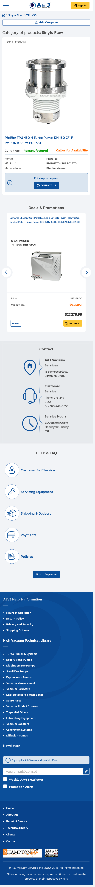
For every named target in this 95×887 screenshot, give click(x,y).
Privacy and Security (19, 624)
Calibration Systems (19, 730)
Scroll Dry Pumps (17, 671)
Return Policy (15, 618)
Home (3, 15)
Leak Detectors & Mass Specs (24, 695)
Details (16, 323)
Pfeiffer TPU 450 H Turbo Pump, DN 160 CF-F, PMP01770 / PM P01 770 (39, 140)
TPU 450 (31, 15)
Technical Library (17, 828)
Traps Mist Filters (17, 712)
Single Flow (15, 15)
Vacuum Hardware (18, 689)
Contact (11, 841)
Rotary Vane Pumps (19, 660)
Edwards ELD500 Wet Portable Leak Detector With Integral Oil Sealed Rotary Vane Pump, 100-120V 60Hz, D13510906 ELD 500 (45, 220)
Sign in (82, 5)
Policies (27, 556)
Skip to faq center (46, 574)
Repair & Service (16, 821)
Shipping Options (17, 630)
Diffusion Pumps (17, 735)
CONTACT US (48, 185)
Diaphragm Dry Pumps (20, 665)
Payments (28, 535)
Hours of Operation (18, 613)
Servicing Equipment (37, 491)
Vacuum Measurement (20, 683)
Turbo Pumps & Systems (21, 654)
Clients (10, 834)
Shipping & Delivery (36, 513)
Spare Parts (13, 700)
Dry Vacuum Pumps (18, 677)
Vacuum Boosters (17, 724)
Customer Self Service (38, 470)
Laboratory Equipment (21, 718)
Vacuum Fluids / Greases (22, 706)
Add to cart (74, 323)
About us (12, 814)
